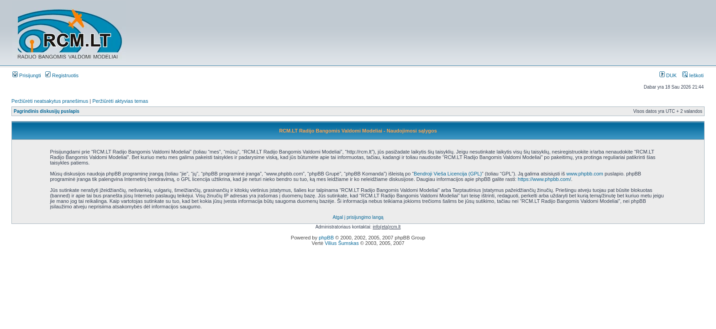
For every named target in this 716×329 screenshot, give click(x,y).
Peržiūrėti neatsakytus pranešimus (49, 101)
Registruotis (62, 75)
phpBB (326, 237)
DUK (668, 75)
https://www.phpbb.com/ (544, 179)
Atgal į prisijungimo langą (357, 217)
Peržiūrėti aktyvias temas (120, 101)
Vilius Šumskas (341, 243)
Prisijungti (26, 75)
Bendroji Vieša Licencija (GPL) (448, 173)
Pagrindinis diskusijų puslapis (46, 111)
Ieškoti (693, 75)
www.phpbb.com (584, 173)
